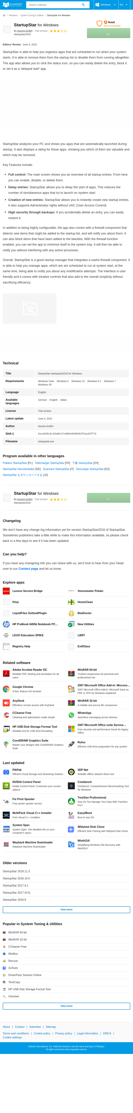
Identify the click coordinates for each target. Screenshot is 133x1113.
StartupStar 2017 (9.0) (16, 892)
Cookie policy (42, 1033)
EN (124, 5)
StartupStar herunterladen (19, 469)
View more (66, 909)
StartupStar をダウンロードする (22, 474)
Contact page (28, 568)
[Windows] (13, 15)
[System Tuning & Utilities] (32, 15)
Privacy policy (63, 1033)
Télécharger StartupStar (49, 463)
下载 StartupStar (82, 463)
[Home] (4, 15)
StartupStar (36, 25)
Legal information (87, 1033)
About (6, 1026)
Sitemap (51, 1026)
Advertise (35, 1026)
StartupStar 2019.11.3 (16, 871)
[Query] (58, 4)
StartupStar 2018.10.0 (16, 878)
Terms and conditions (16, 1033)
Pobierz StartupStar (15, 463)
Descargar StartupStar (90, 469)
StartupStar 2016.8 (14, 899)
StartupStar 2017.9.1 (15, 885)
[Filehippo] (12, 5)
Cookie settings (12, 1037)
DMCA (107, 1033)
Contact (19, 1026)
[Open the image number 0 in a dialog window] (29, 309)
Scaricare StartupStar (56, 469)
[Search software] (83, 4)
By (23, 30)
